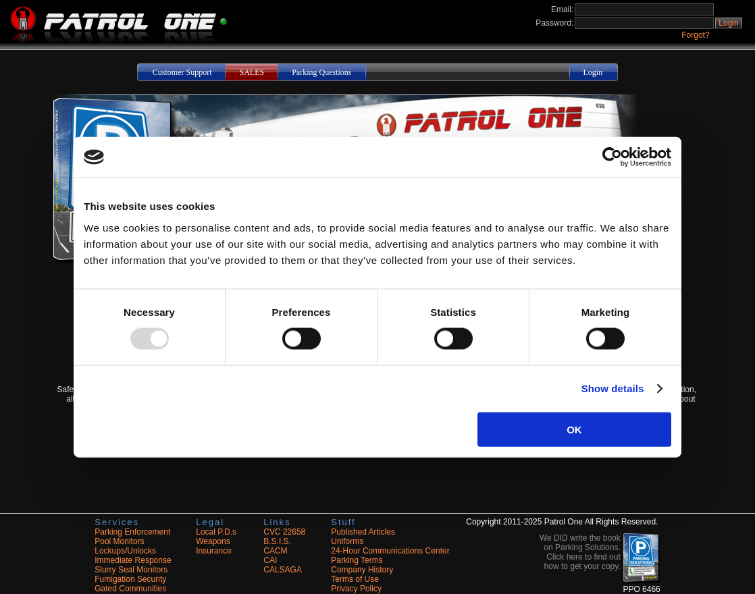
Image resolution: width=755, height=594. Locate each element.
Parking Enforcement (132, 532)
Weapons (213, 541)
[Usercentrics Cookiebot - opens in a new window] (612, 157)
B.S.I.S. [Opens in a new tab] (277, 541)
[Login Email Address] (644, 9)
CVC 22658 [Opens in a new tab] (284, 532)
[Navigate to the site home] (113, 40)
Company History (362, 569)
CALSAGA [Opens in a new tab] (282, 569)
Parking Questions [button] (321, 72)
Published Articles (363, 532)
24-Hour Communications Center (390, 551)
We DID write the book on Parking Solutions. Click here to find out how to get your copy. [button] (580, 552)
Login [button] (728, 23)
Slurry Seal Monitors (131, 569)
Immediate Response (133, 560)
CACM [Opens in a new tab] (275, 551)
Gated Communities (130, 588)
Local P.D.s (216, 532)
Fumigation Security (130, 579)
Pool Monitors (119, 541)
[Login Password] (644, 23)
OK (574, 429)
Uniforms (347, 541)
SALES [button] (251, 72)
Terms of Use (355, 579)
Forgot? (695, 35)
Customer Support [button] (182, 72)
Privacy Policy (356, 588)
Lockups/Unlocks (125, 551)
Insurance (214, 551)
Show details (612, 388)
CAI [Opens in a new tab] (270, 560)
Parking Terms (356, 560)
